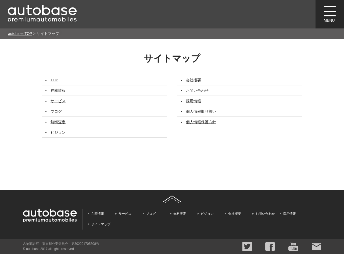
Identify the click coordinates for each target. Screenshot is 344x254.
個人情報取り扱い (201, 111)
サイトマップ (100, 224)
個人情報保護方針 (201, 122)
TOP (54, 80)
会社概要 (193, 80)
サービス (58, 101)
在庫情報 (58, 90)
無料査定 (58, 122)
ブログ (56, 111)
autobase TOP (20, 33)
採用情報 (193, 101)
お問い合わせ (197, 90)
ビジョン (58, 132)
